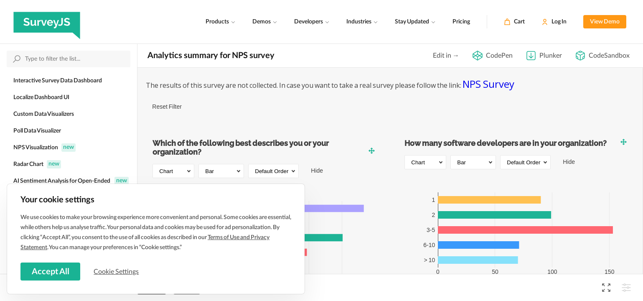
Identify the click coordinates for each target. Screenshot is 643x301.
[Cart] (514, 21)
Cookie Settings (120, 270)
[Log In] (554, 21)
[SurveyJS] (46, 21)
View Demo (605, 22)
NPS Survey (488, 84)
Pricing (461, 22)
